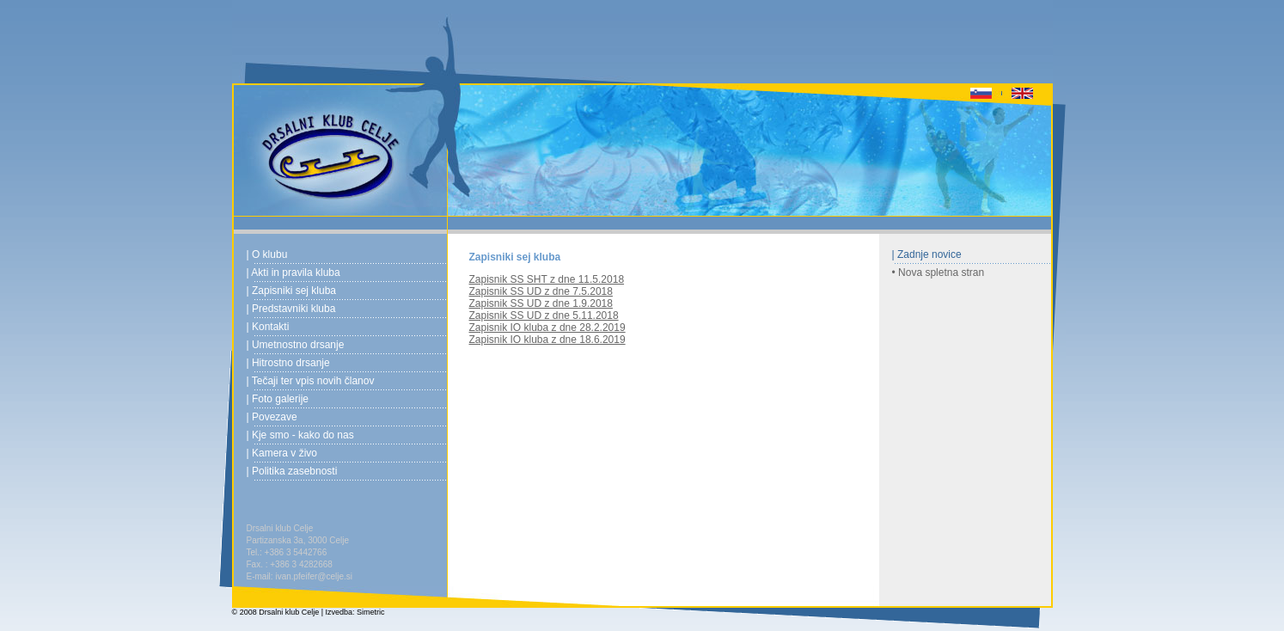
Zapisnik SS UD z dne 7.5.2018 (541, 291)
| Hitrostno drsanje (288, 363)
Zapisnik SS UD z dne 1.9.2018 (541, 303)
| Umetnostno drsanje (296, 345)
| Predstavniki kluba (291, 309)
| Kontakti (268, 327)
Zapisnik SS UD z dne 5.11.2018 (544, 315)
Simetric (371, 612)
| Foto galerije (278, 399)
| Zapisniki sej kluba (292, 291)
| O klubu (267, 254)
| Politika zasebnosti (292, 471)
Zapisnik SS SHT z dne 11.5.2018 (547, 279)
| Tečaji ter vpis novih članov (311, 381)
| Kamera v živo (282, 453)
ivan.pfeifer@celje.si (313, 576)
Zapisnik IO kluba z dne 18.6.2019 (547, 340)
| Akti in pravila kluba (293, 272)
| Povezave (272, 417)
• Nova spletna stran (938, 272)
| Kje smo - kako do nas (300, 435)
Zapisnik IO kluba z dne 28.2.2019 (547, 328)
